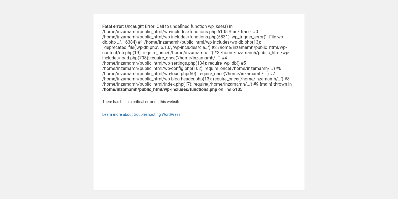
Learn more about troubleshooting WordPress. (142, 114)
